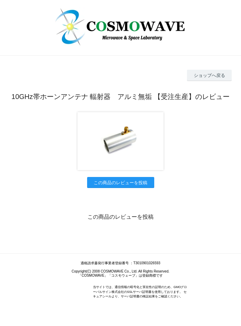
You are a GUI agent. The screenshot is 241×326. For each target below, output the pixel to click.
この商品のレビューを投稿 (120, 182)
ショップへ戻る (209, 75)
